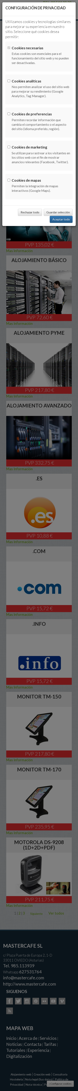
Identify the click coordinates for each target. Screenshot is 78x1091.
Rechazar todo (30, 212)
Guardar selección (58, 212)
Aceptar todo (61, 219)
